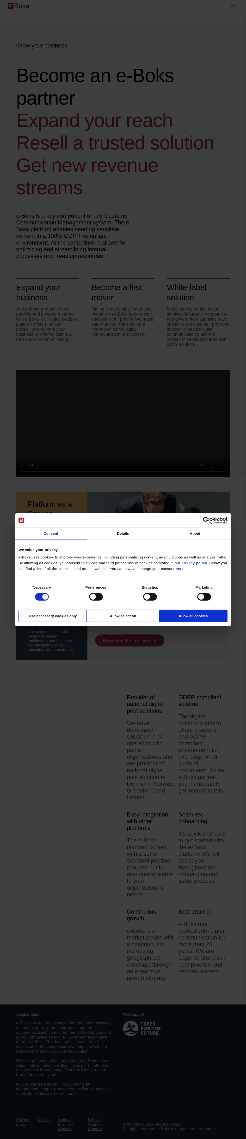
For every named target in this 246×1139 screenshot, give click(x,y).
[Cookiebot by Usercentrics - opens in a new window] (206, 520)
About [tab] (195, 533)
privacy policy (194, 563)
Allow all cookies (193, 616)
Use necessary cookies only (53, 616)
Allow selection (123, 616)
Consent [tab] (51, 533)
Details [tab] (123, 533)
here (180, 569)
